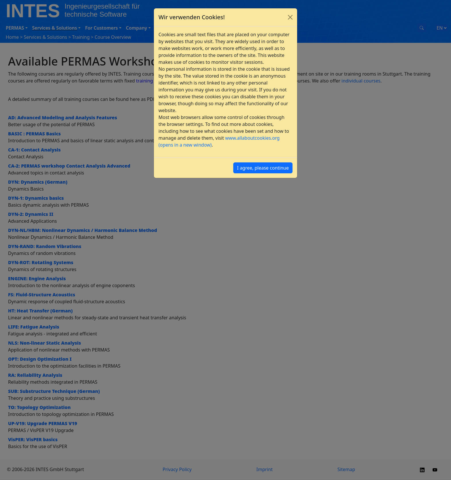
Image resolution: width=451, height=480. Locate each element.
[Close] (290, 17)
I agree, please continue (263, 168)
